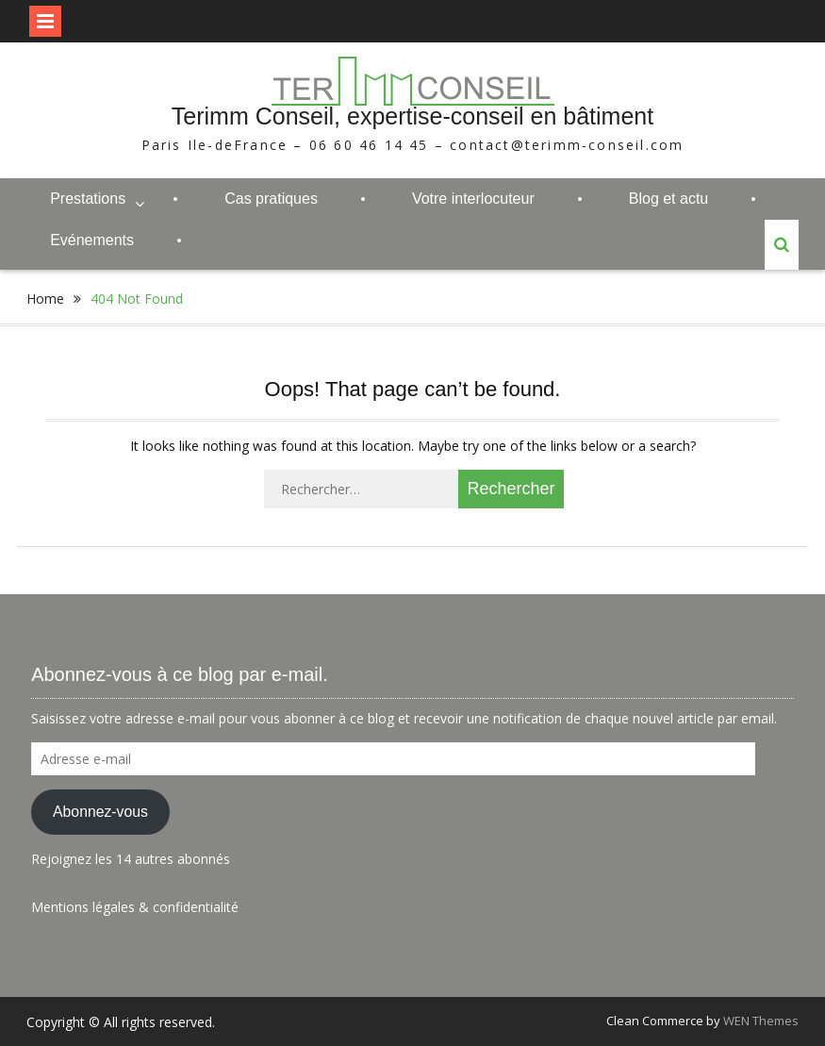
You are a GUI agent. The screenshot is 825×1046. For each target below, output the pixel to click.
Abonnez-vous (100, 812)
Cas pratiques (271, 199)
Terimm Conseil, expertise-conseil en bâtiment (412, 116)
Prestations (87, 199)
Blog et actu (669, 199)
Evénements (92, 240)
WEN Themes (761, 1020)
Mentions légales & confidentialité (135, 907)
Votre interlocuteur (473, 199)
